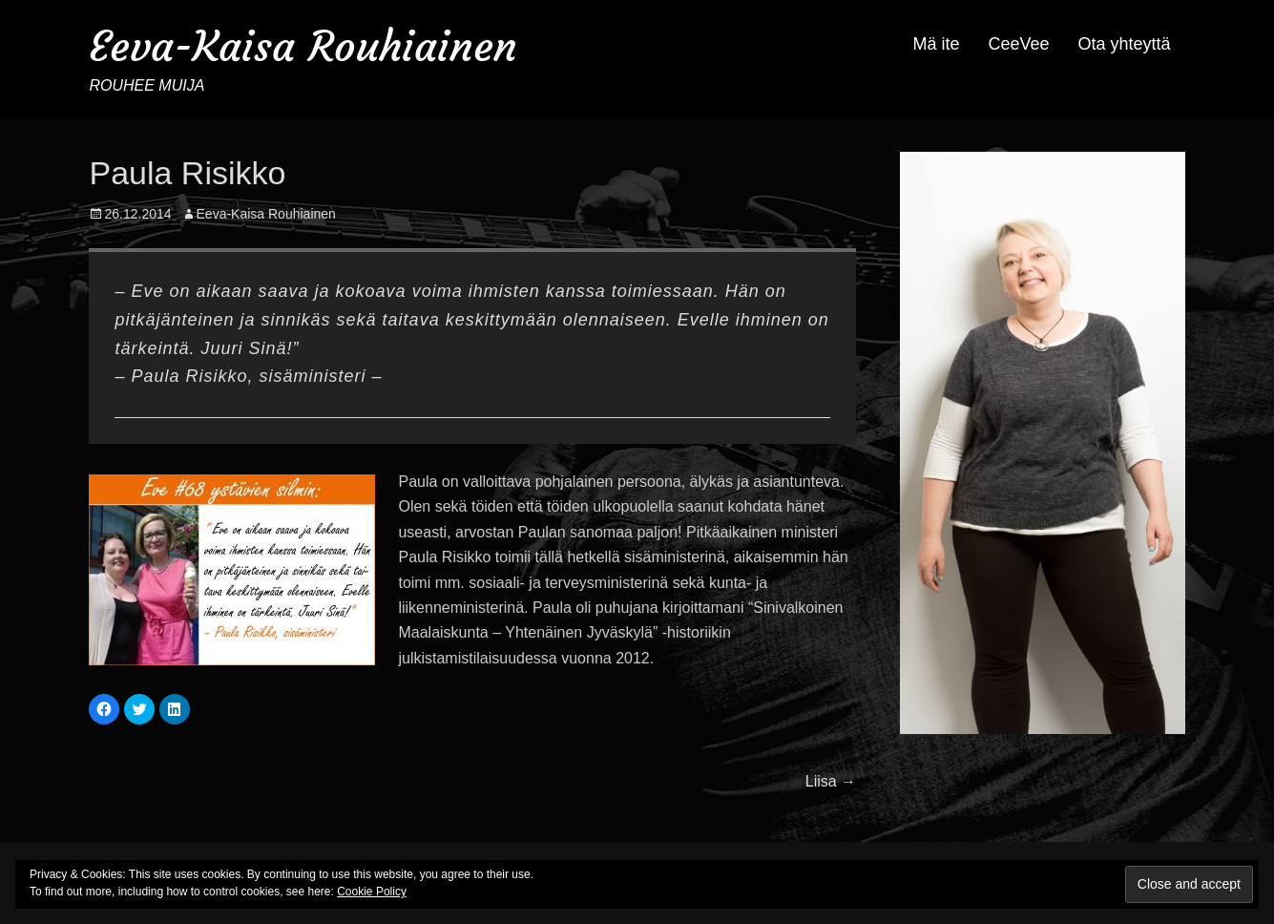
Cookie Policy (372, 891)
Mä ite (935, 43)
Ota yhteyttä (1123, 43)
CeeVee (1018, 43)
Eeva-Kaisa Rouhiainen (303, 46)
